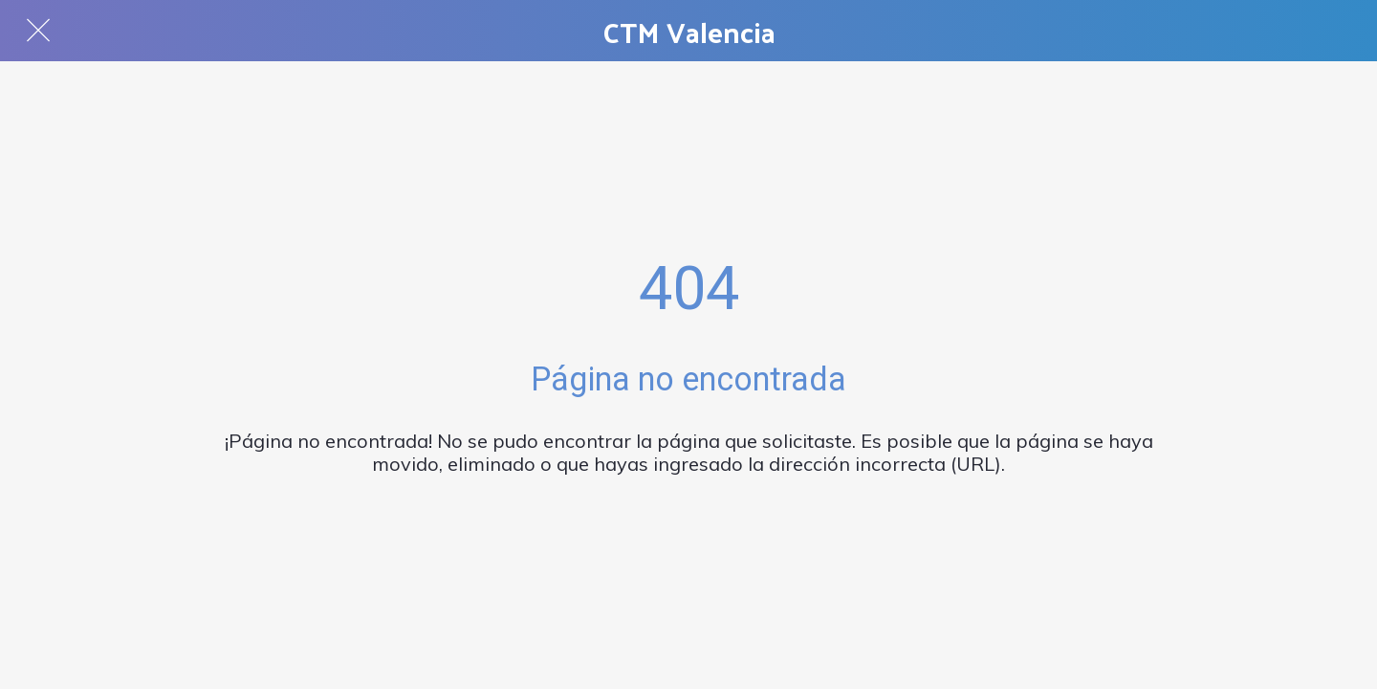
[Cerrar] (38, 30)
